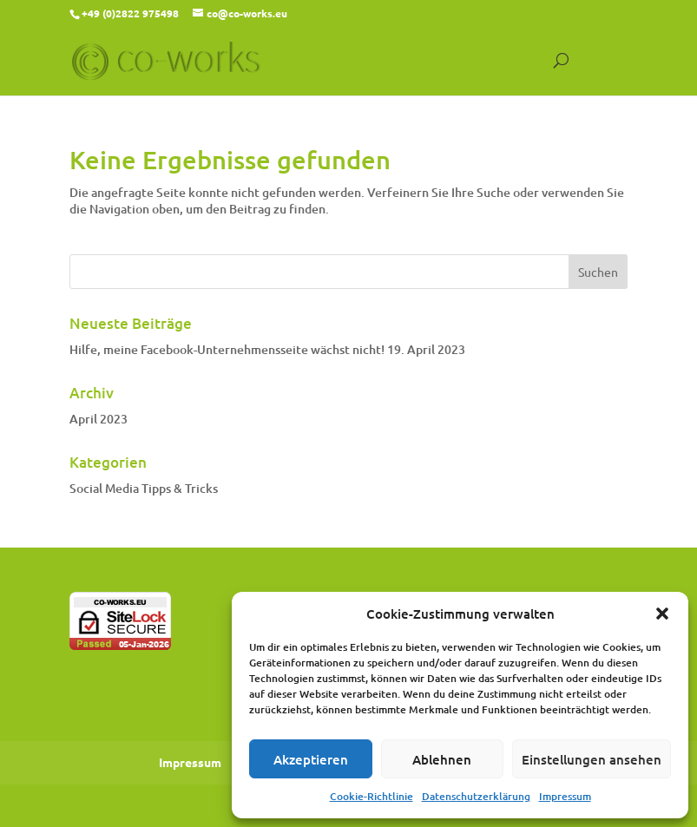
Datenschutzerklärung (476, 796)
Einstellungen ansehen (591, 759)
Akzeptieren (310, 759)
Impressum (565, 796)
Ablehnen (441, 759)
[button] (662, 613)
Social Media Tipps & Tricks (143, 488)
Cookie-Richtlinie (371, 796)
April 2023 (98, 418)
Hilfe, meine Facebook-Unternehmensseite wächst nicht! (227, 349)
